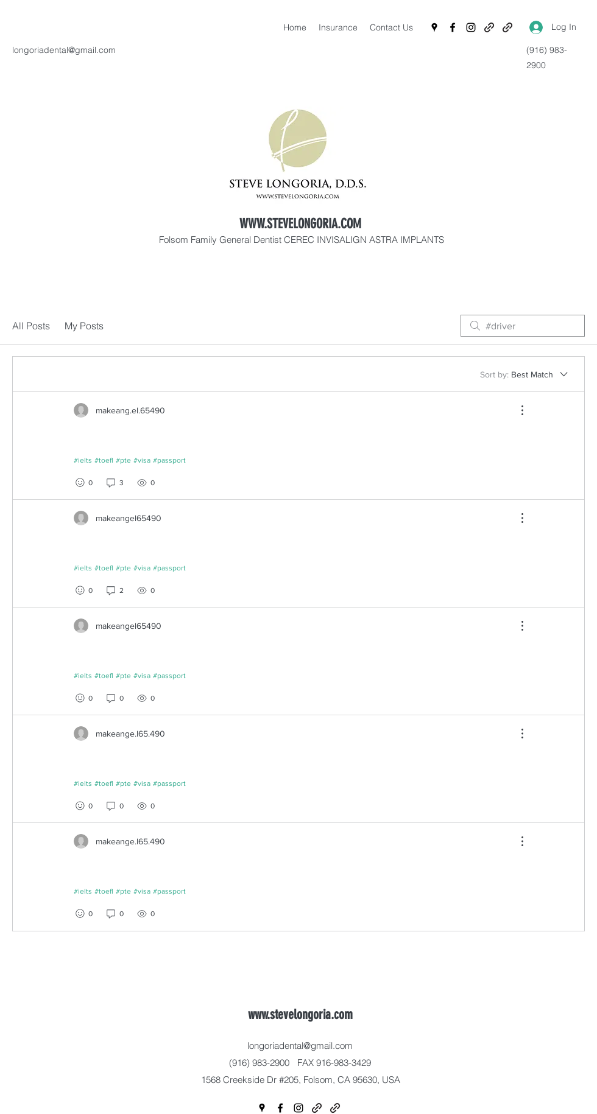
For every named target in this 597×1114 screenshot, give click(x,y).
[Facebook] (453, 27)
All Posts (31, 326)
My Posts (84, 326)
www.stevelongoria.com (300, 1014)
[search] (523, 326)
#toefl (103, 460)
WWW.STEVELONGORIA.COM (300, 223)
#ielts (83, 460)
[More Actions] (516, 410)
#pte (123, 460)
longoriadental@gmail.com (64, 49)
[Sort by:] (525, 374)
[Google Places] (434, 27)
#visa (141, 460)
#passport (169, 460)
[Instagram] (471, 27)
